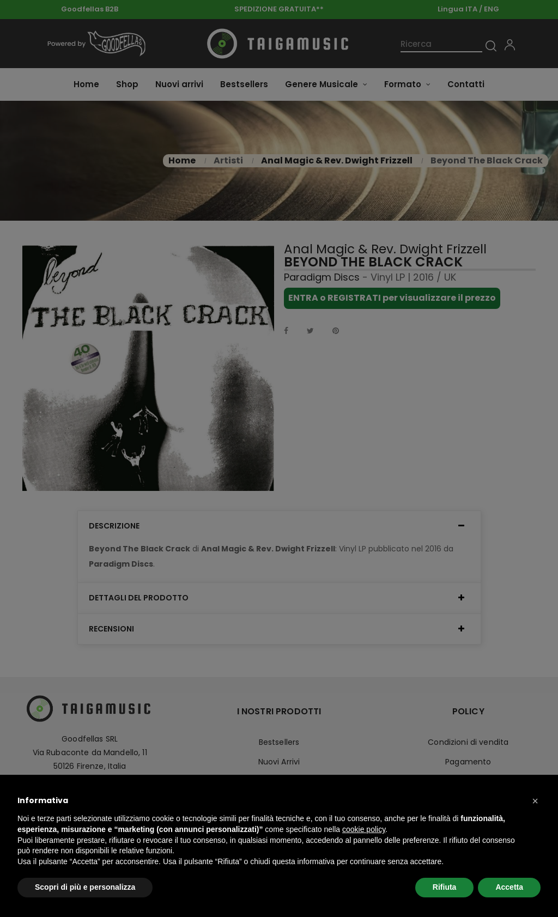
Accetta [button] (509, 887)
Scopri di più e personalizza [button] (85, 887)
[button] (535, 801)
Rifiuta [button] (445, 887)
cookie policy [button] (363, 829)
